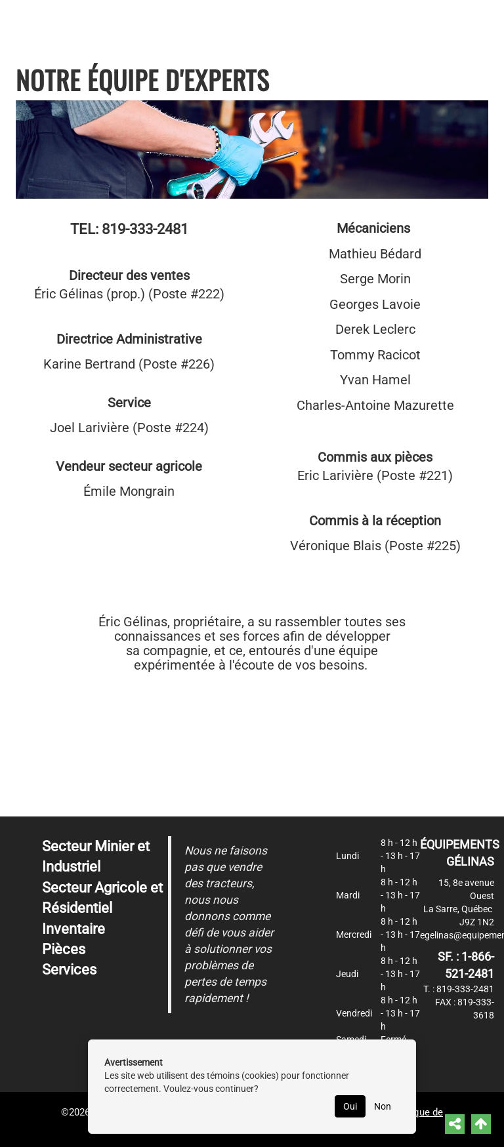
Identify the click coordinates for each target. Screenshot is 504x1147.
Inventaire (73, 929)
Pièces (63, 949)
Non (382, 1106)
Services (69, 969)
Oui (350, 1106)
